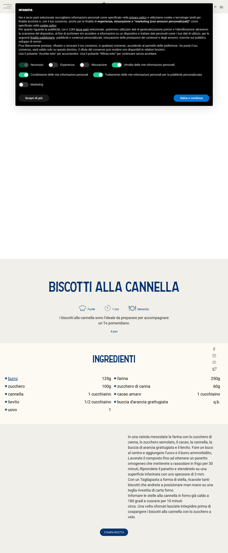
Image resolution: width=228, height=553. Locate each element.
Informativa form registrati (109, 500)
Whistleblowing (70, 491)
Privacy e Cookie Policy (75, 487)
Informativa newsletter (112, 514)
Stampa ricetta (114, 307)
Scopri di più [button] (34, 98)
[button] (220, 408)
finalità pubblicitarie (42, 37)
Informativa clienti (110, 487)
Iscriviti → (192, 500)
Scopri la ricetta (20, 452)
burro (13, 153)
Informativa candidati (112, 495)
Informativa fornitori (111, 491)
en (221, 6)
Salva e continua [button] (191, 98)
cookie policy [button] (48, 25)
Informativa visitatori (111, 518)
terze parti (82, 29)
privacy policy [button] (138, 17)
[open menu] (7, 7)
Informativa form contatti (109, 508)
